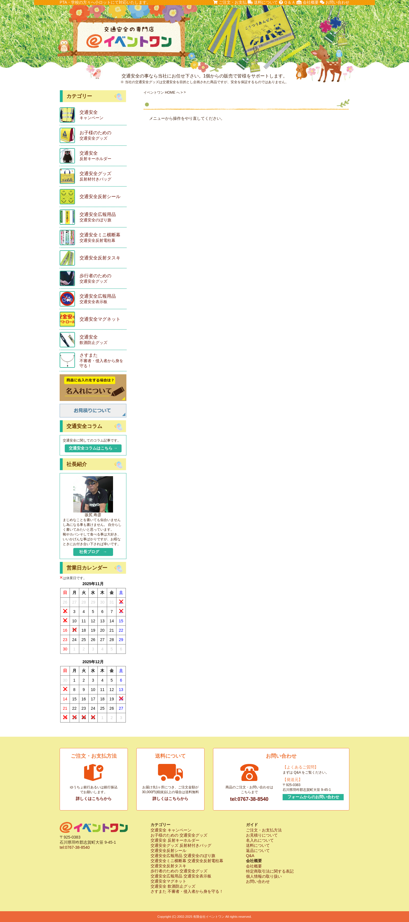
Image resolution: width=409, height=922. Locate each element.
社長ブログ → (93, 551)
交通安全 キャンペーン (171, 830)
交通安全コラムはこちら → (93, 448)
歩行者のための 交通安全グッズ (179, 871)
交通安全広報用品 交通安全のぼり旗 (183, 855)
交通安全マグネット (168, 881)
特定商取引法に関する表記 (270, 871)
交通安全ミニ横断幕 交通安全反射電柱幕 (187, 860)
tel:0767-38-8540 (249, 799)
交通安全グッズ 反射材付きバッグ (181, 845)
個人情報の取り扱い (264, 876)
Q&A (250, 855)
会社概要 (308, 2)
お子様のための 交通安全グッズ (179, 835)
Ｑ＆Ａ (287, 2)
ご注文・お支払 (230, 2)
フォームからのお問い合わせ (313, 797)
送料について (263, 2)
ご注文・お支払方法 (264, 830)
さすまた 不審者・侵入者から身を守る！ (187, 891)
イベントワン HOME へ (161, 92)
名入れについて (260, 840)
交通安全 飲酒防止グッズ (173, 886)
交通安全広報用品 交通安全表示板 (181, 876)
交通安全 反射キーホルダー (175, 840)
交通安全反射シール (168, 850)
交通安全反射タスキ (168, 866)
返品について (258, 850)
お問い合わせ (334, 2)
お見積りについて (262, 835)
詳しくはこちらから (94, 798)
